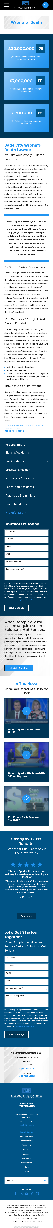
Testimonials (26, 1163)
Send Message (16, 608)
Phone (8, 546)
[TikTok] (31, 1193)
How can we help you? (15, 569)
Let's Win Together (18, 668)
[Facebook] (15, 1193)
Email (8, 554)
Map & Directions (26, 1068)
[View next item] (29, 907)
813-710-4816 (26, 1075)
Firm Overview (26, 1136)
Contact (26, 1171)
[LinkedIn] (21, 1193)
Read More (26, 916)
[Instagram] (37, 1193)
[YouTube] (26, 1193)
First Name (10, 531)
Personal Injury (26, 1141)
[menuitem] (25, 453)
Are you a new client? (14, 562)
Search (10, 1180)
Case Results (27, 1158)
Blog (27, 1167)
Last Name (10, 539)
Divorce (26, 1149)
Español (26, 1154)
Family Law (27, 1145)
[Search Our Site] (45, 1181)
